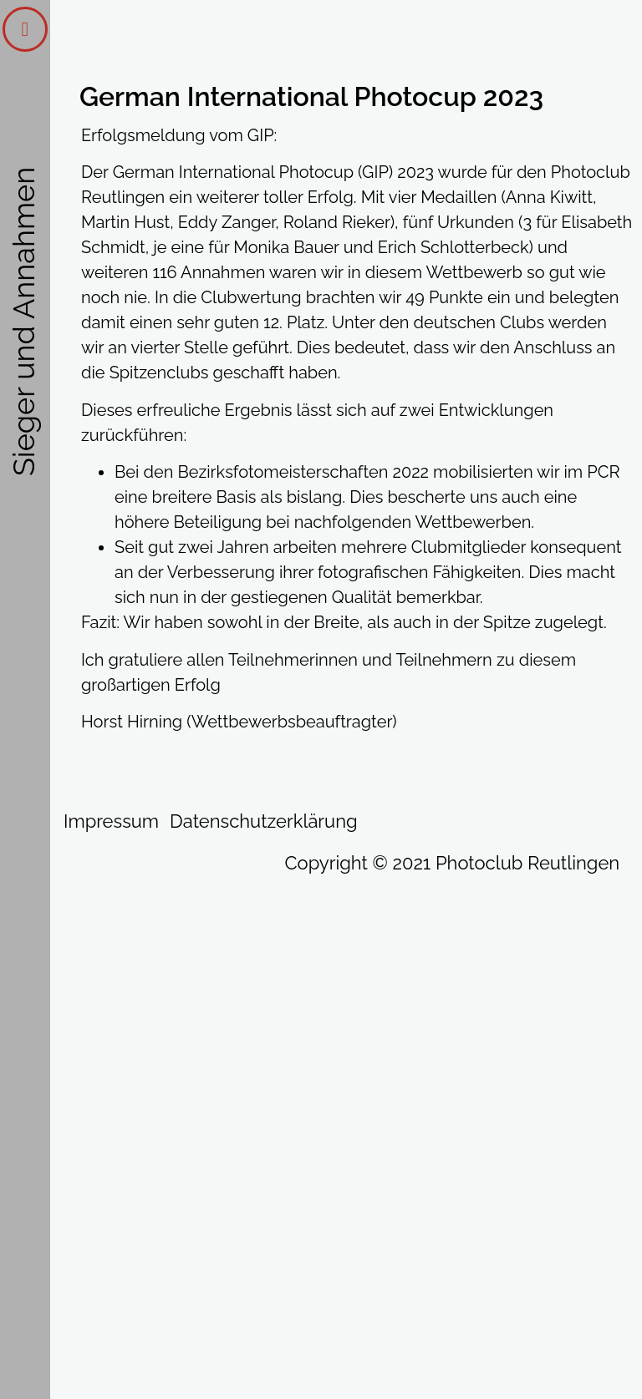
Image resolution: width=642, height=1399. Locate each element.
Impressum (111, 821)
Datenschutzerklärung (264, 821)
